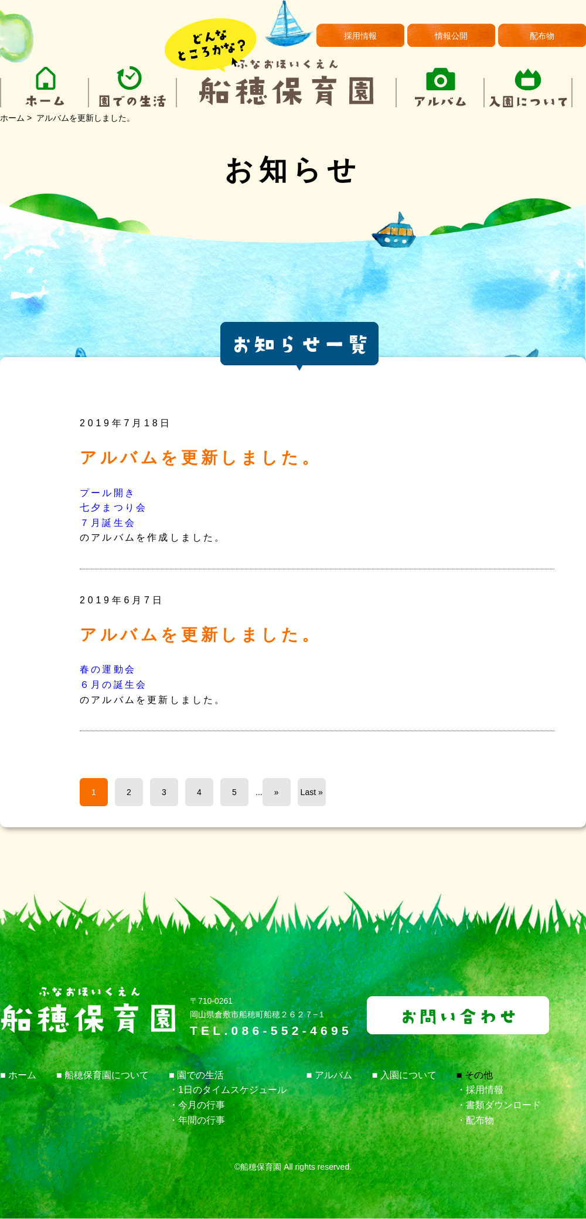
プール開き (108, 493)
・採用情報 (479, 1090)
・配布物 (475, 1120)
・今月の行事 (197, 1105)
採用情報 (360, 35)
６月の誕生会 (113, 685)
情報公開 (451, 35)
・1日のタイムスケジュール (228, 1090)
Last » (312, 792)
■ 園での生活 (196, 1075)
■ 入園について (404, 1075)
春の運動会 (108, 669)
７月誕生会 (108, 523)
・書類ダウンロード (498, 1105)
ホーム (12, 118)
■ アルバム (329, 1075)
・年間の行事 (197, 1120)
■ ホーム (18, 1075)
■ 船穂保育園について (102, 1075)
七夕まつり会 (113, 507)
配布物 (542, 35)
